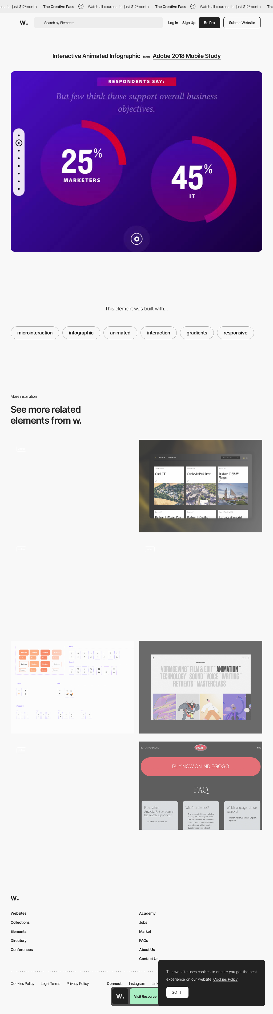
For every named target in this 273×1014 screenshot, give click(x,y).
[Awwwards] (24, 23)
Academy (147, 913)
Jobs (143, 922)
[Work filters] (200, 586)
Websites (18, 913)
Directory (19, 940)
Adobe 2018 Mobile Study (187, 56)
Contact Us (148, 958)
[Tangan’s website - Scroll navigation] (72, 484)
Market (145, 931)
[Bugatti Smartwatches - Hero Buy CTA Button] (200, 786)
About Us (147, 949)
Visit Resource (145, 996)
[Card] (200, 486)
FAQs (143, 940)
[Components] (72, 687)
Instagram (137, 983)
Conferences (22, 949)
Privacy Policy (78, 983)
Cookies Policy (22, 983)
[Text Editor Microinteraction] (72, 786)
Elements (18, 931)
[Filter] (200, 687)
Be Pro (209, 22)
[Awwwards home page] (120, 996)
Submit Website (242, 22)
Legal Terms (50, 983)
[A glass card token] (72, 586)
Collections (20, 922)
